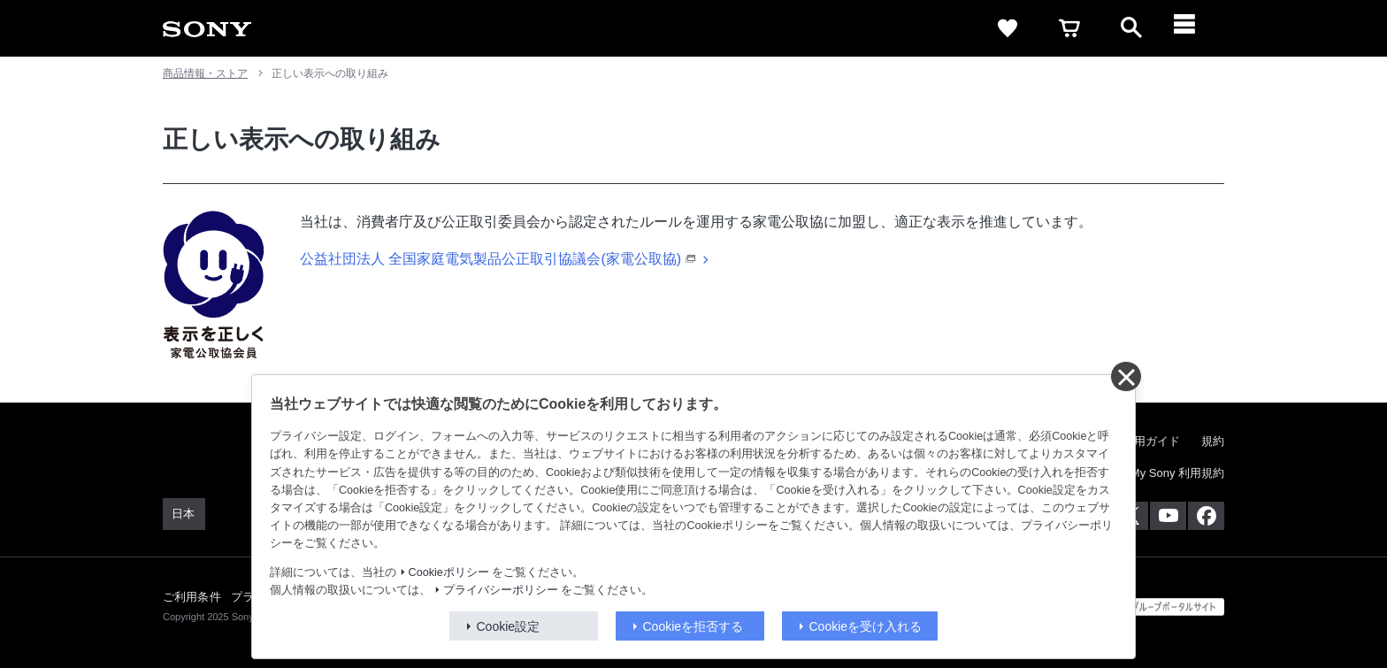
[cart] (1069, 28)
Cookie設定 (508, 626)
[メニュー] (1193, 28)
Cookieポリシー (449, 572)
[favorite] (1007, 28)
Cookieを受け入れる (866, 626)
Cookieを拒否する (693, 626)
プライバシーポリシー (500, 590)
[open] (1131, 28)
